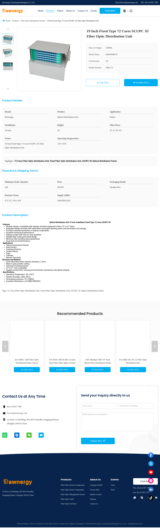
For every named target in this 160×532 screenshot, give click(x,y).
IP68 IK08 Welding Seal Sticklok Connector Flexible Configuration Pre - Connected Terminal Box (27, 367)
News (113, 494)
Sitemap (93, 504)
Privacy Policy (22, 528)
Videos (60, 10)
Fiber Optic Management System (33, 21)
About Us (70, 10)
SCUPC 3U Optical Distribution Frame (87, 295)
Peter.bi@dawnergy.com (17, 418)
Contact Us (83, 10)
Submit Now (97, 445)
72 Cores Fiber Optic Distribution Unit (23, 295)
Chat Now (110, 10)
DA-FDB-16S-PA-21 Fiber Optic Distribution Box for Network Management (98, 367)
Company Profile (96, 490)
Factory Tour (94, 494)
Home (41, 10)
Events (94, 10)
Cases (113, 490)
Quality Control (95, 499)
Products (50, 10)
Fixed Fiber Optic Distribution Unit (55, 295)
